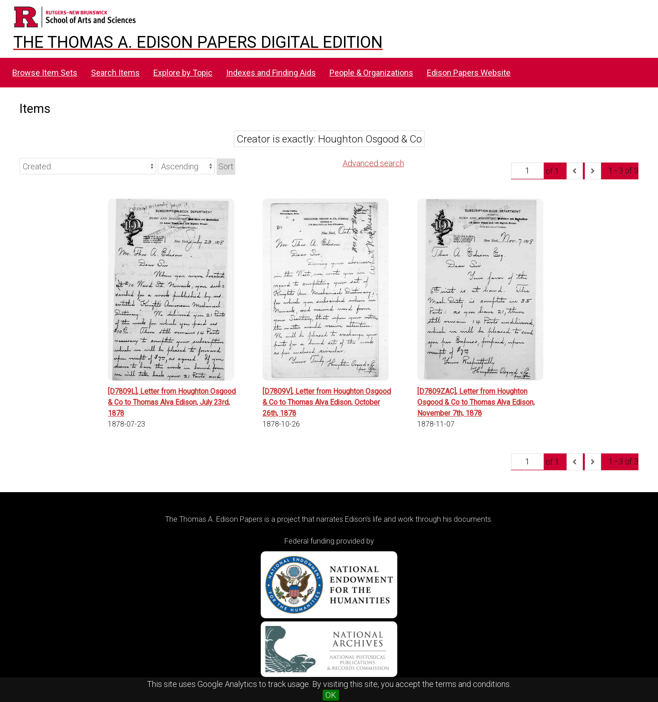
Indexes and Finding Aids (271, 72)
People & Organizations (371, 72)
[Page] (527, 171)
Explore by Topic (183, 72)
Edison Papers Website (469, 72)
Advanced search (373, 163)
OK (330, 695)
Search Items (115, 72)
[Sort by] (88, 166)
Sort (225, 166)
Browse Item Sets (44, 72)
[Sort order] (186, 166)
